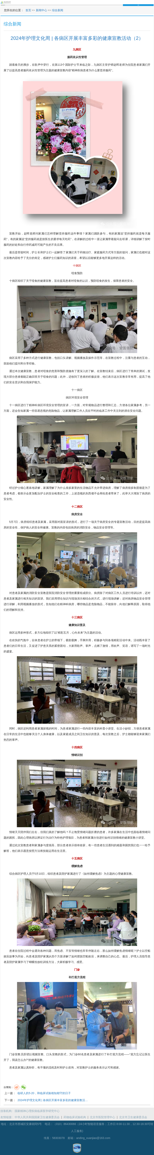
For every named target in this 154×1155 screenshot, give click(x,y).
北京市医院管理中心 (102, 1117)
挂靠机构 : (7, 1111)
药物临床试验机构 (75, 1117)
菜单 (152, 2)
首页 (28, 10)
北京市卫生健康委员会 (133, 1117)
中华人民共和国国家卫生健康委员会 (37, 1117)
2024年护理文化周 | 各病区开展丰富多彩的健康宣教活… (52, 1100)
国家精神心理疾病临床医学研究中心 (37, 1111)
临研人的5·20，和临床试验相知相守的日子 (44, 1093)
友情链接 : (7, 1117)
